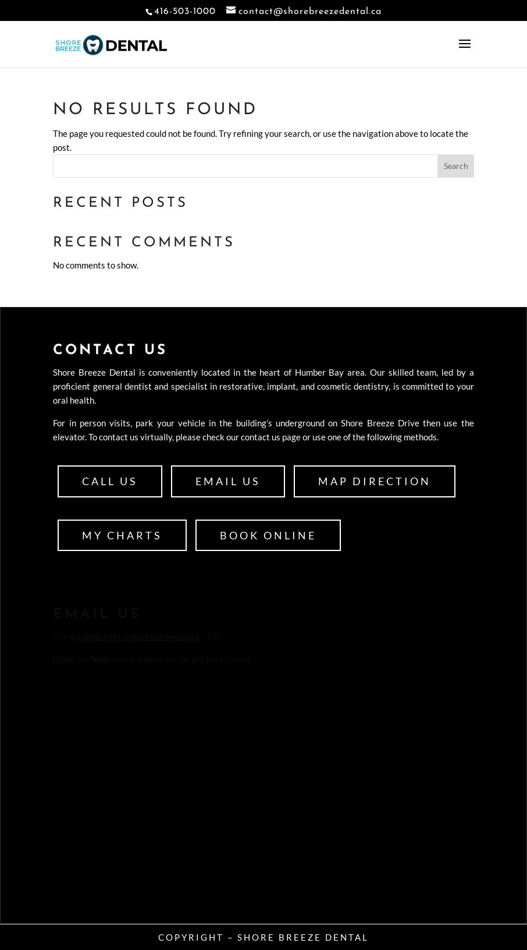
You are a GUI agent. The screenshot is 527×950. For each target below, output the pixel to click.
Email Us (228, 481)
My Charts (122, 535)
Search (456, 166)
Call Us (110, 481)
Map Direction (374, 481)
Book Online (268, 535)
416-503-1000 (185, 11)
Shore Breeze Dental (303, 937)
